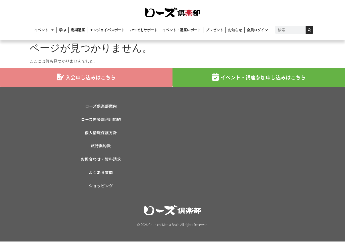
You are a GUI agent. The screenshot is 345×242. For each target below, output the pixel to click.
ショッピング (101, 186)
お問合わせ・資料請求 (101, 159)
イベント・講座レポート (181, 30)
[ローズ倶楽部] (244, 139)
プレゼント (214, 30)
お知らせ (235, 30)
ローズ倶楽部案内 (101, 106)
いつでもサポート (144, 30)
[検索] (309, 30)
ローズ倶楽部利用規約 (101, 119)
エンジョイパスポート (107, 30)
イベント (44, 30)
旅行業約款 (101, 146)
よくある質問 (101, 172)
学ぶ (62, 30)
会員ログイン (257, 30)
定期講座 (78, 30)
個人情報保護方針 (101, 132)
